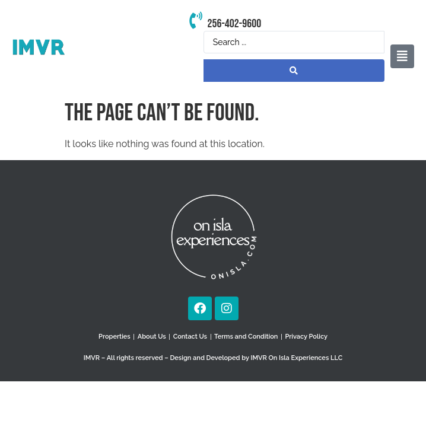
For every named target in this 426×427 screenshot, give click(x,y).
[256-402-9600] (195, 21)
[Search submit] (294, 70)
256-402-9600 (234, 24)
